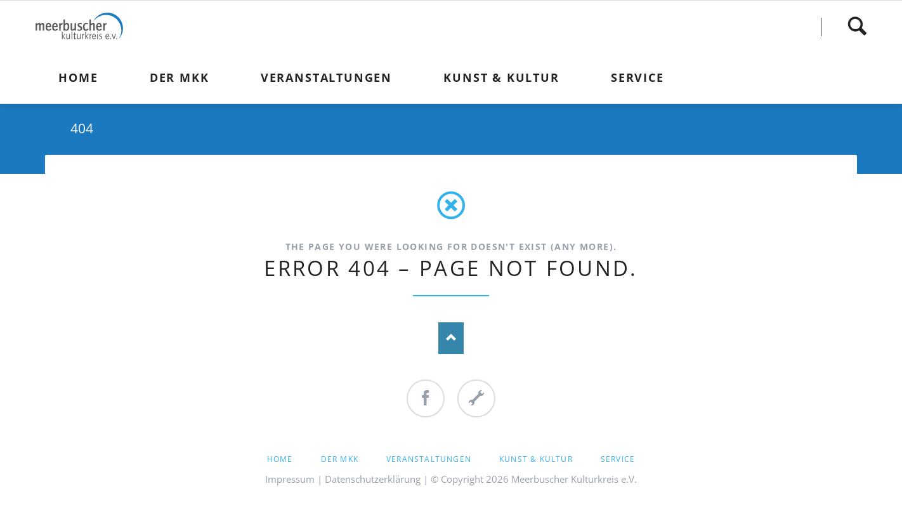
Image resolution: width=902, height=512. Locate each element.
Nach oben (451, 338)
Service (618, 459)
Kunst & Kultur (536, 459)
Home (280, 459)
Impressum (290, 479)
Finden (857, 26)
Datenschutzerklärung (373, 479)
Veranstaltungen (428, 459)
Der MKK (339, 459)
